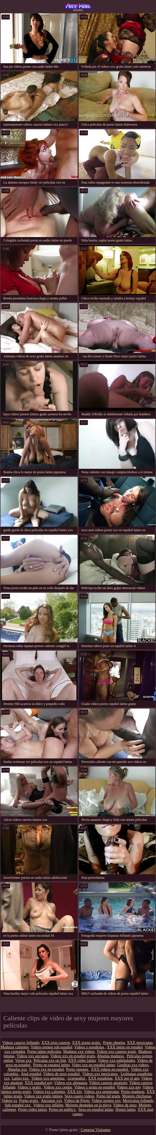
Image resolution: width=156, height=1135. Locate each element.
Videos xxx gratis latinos (43, 1096)
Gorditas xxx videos (133, 1065)
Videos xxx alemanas (70, 1083)
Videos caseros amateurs (108, 1083)
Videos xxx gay (129, 1087)
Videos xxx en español (46, 1069)
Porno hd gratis (108, 1096)
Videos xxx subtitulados (116, 1060)
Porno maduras (132, 1092)
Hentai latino (125, 1109)
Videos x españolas (89, 1047)
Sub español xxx (18, 1105)
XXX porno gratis (86, 1043)
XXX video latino (82, 1060)
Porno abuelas (114, 1043)
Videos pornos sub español (51, 1047)
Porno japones (77, 1069)
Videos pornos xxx (106, 1101)
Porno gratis (29, 1101)
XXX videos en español (110, 1069)
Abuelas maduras (111, 1056)
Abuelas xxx (17, 1069)
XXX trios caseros (55, 1043)
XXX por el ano (127, 1078)
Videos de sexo (125, 1105)
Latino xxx (21, 1078)
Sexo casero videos (79, 1096)
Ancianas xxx (51, 1101)
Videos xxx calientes (49, 1092)
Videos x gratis (30, 1087)
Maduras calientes (15, 1047)
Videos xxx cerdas (58, 1087)
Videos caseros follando (20, 1043)
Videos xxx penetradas (101, 1092)
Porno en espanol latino (51, 1065)
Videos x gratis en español (94, 1087)
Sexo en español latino (95, 1109)
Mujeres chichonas (136, 1096)
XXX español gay (38, 1083)
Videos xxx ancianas (33, 1056)
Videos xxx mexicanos (101, 1074)
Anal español (31, 1074)
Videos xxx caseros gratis (116, 1051)
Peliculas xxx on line (50, 1060)
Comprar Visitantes (96, 1130)
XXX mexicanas (140, 1043)
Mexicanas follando (138, 1101)
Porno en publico (62, 1109)
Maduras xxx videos (79, 1051)
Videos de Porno (77, 1101)
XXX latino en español (125, 1047)
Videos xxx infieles (48, 1105)
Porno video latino (32, 1109)
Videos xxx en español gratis (72, 1056)
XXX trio (74, 1092)
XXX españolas (100, 1078)
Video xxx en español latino (93, 1065)
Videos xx (9, 1101)
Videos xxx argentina (48, 1078)
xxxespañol (76, 1078)
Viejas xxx (23, 1060)
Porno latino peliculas (44, 1051)
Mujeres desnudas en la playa (88, 1105)
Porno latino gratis (78, 7)
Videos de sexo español (61, 1074)
